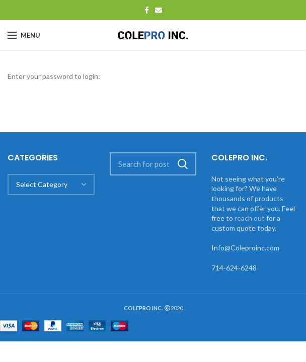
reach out (250, 218)
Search (182, 163)
